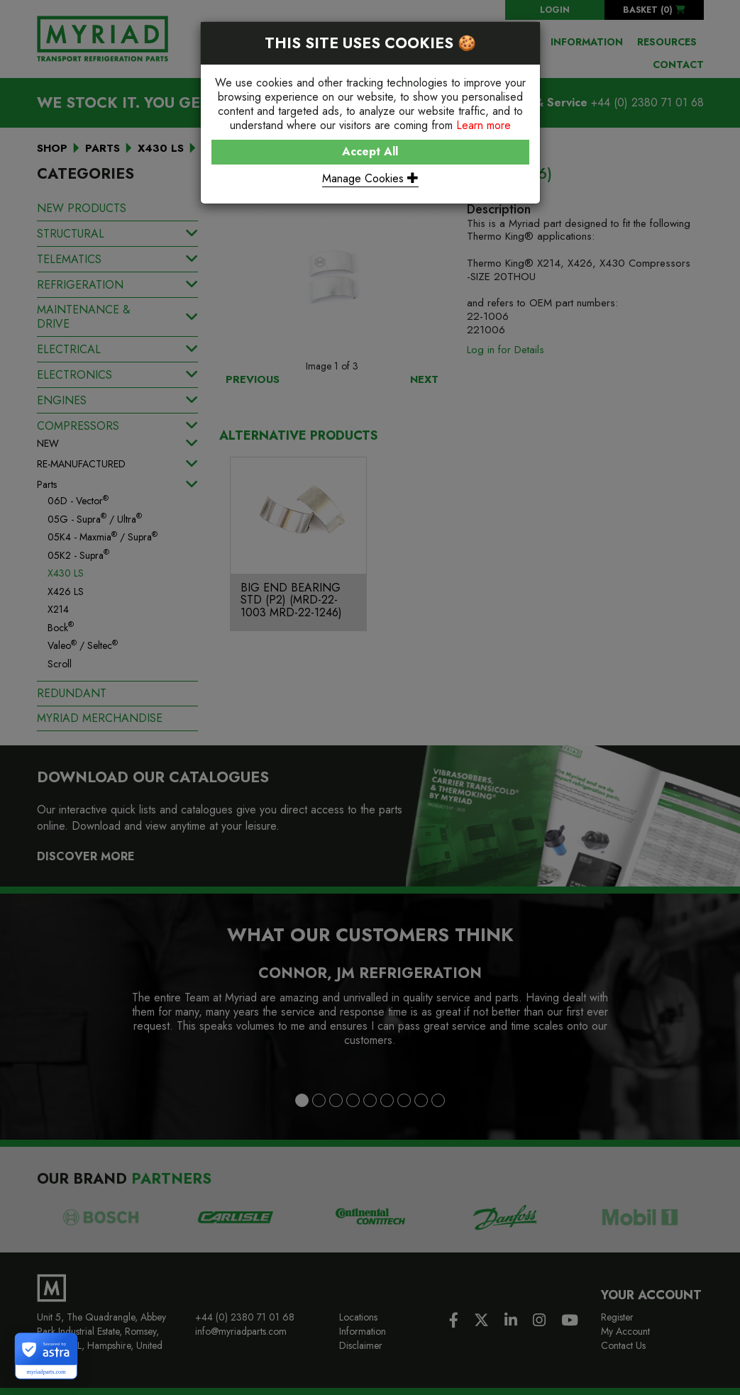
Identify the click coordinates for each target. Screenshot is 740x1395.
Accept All (370, 151)
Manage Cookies (370, 178)
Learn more (483, 125)
